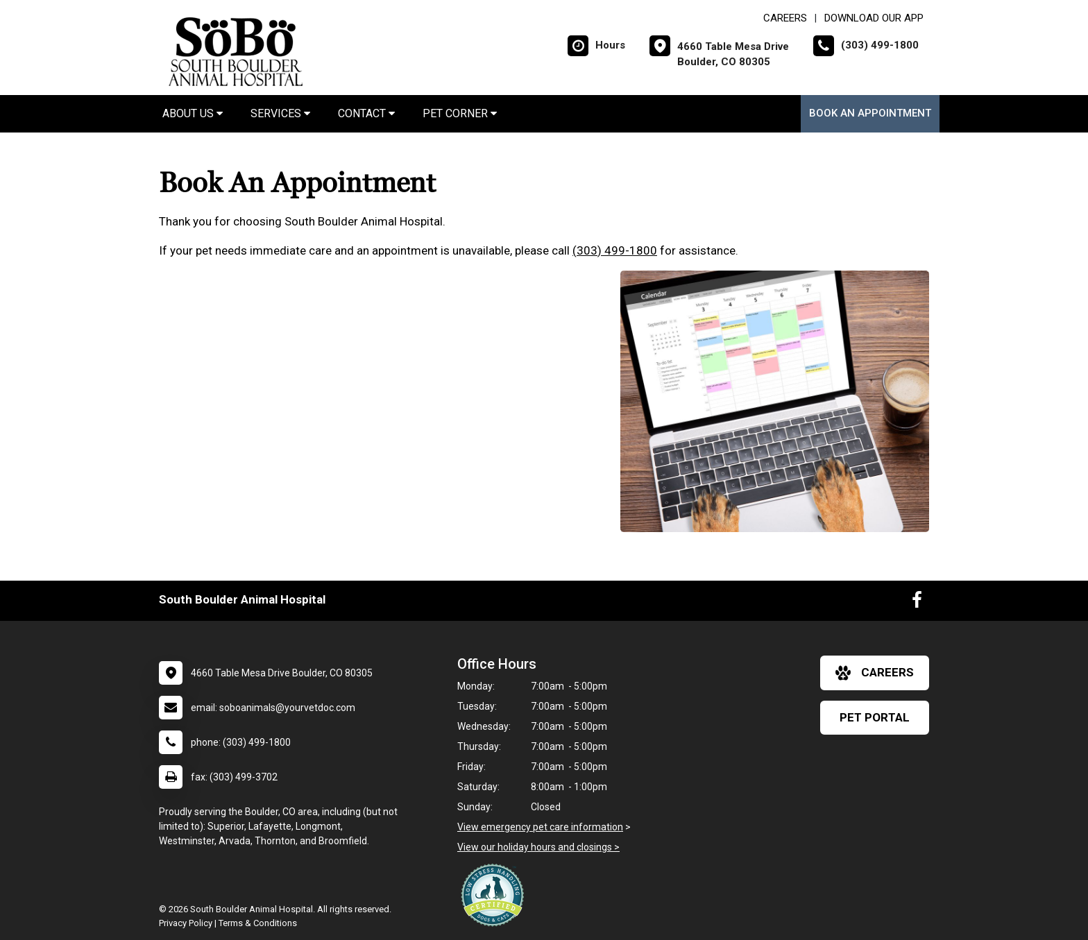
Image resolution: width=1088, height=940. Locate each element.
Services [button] (280, 113)
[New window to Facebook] (917, 602)
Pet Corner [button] (460, 113)
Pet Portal (875, 717)
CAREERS (785, 18)
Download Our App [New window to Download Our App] (874, 18)
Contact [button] (366, 113)
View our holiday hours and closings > (538, 847)
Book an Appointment (870, 113)
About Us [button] (192, 113)
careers (874, 673)
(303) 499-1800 (614, 250)
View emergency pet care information (540, 826)
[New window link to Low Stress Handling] (495, 895)
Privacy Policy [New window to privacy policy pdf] (185, 923)
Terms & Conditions (258, 923)
